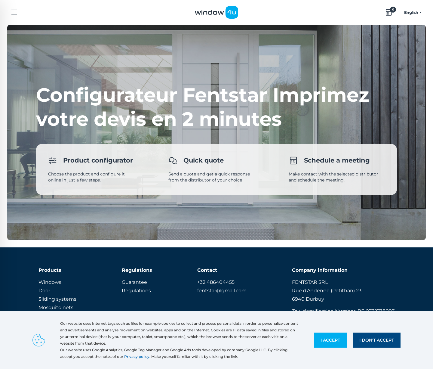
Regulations (136, 290)
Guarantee (134, 282)
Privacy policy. (137, 356)
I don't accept (376, 340)
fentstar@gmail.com (222, 290)
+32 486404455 (216, 282)
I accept (330, 340)
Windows (49, 282)
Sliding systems (57, 299)
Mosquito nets (55, 307)
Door (44, 290)
